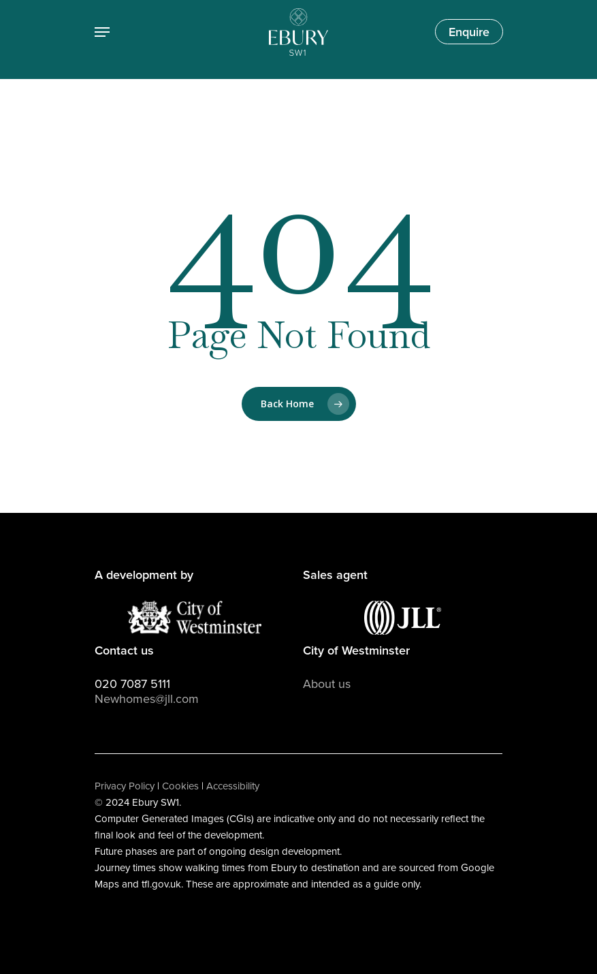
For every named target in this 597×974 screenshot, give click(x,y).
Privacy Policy (125, 786)
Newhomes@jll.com (147, 699)
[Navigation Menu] (102, 32)
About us (327, 684)
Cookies (180, 786)
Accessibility (232, 786)
